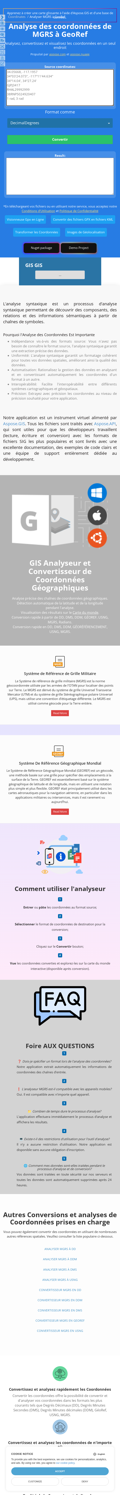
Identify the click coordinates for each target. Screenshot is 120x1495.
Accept (60, 1471)
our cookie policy (65, 1462)
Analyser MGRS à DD (60, 1249)
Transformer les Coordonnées (36, 232)
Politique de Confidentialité (78, 211)
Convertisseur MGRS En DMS (60, 1310)
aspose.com (57, 54)
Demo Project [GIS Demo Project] (78, 248)
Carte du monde (85, 612)
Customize (35, 1481)
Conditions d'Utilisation (38, 211)
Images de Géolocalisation (86, 232)
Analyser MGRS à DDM (60, 1259)
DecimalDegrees (24, 122)
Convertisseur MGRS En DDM (60, 1300)
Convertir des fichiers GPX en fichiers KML (83, 219)
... (60, 275)
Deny (85, 1481)
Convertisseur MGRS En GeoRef (60, 1320)
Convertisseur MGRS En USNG (60, 1331)
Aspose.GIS (14, 423)
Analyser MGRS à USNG (60, 1280)
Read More (60, 713)
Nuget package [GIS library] (41, 248)
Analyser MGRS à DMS (60, 1269)
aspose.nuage (80, 54)
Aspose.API (105, 423)
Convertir (60, 139)
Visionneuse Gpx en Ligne (25, 219)
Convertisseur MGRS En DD (60, 1290)
